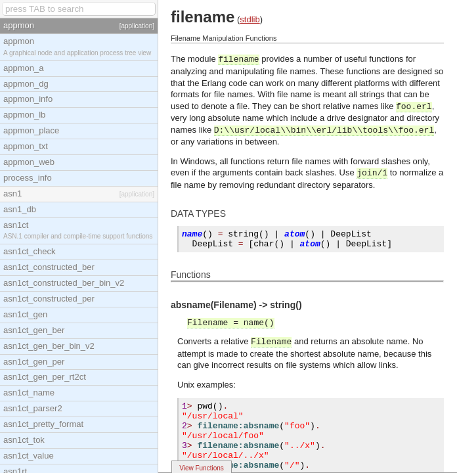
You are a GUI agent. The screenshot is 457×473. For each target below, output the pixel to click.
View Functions (201, 468)
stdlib (249, 19)
